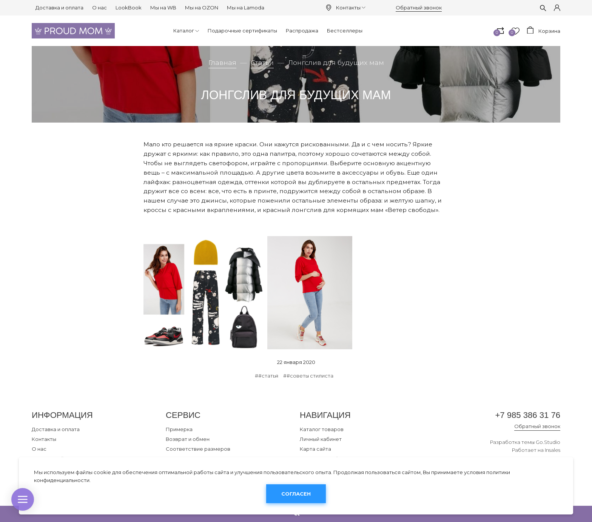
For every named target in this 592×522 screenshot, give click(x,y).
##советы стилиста (308, 376)
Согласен (296, 494)
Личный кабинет (321, 439)
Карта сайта (315, 449)
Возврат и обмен (188, 439)
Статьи (262, 62)
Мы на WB (163, 8)
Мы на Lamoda (245, 8)
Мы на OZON (201, 8)
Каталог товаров (322, 429)
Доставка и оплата (59, 8)
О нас (99, 8)
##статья (266, 376)
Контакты (350, 8)
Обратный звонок (419, 8)
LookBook (129, 8)
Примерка (179, 429)
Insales (552, 450)
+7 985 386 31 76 (527, 415)
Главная (222, 62)
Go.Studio (548, 442)
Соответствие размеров (198, 449)
